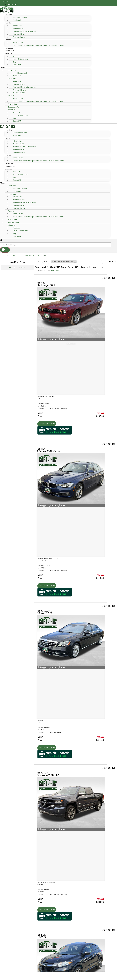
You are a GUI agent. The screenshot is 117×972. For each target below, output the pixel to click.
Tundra (40, 256)
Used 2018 (55, 270)
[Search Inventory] (55, 244)
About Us (8, 53)
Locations (8, 14)
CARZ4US (7, 126)
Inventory (8, 23)
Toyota (35, 256)
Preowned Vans (19, 37)
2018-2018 (28, 256)
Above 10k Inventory (14, 256)
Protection (9, 48)
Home (5, 256)
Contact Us (17, 65)
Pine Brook (17, 20)
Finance (8, 40)
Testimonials (10, 51)
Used (22, 256)
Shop (5, 726)
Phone (12, 959)
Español (5, 2)
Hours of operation (15, 760)
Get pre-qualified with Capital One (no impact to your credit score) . (39, 45)
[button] (45, 67)
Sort (46, 262)
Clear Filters (108, 262)
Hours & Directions (20, 59)
